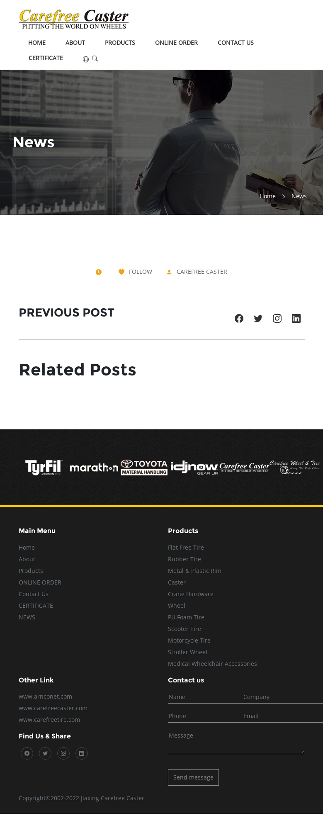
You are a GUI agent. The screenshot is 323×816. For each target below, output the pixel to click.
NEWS (27, 617)
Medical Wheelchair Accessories (212, 663)
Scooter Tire (184, 629)
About (75, 42)
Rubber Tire (184, 559)
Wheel (176, 605)
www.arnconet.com (45, 696)
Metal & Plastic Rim (194, 571)
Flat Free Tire (186, 547)
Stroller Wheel (187, 652)
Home (37, 42)
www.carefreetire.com (49, 719)
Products (120, 42)
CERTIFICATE (46, 58)
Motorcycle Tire (189, 640)
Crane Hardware (191, 594)
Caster (177, 582)
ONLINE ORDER (176, 42)
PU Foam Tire (186, 617)
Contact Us (236, 42)
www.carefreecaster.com (53, 708)
